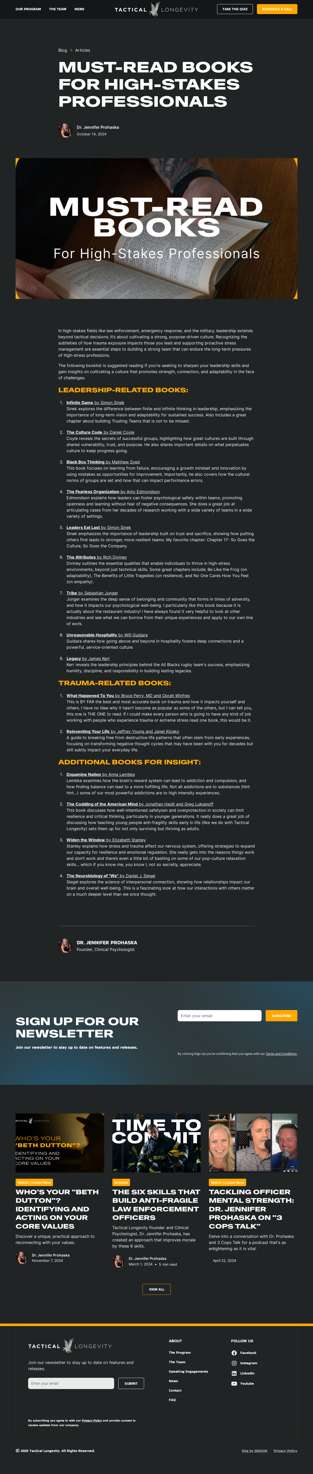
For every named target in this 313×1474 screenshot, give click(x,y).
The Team (57, 9)
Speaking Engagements (188, 1371)
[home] (156, 9)
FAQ (172, 1399)
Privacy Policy (285, 1450)
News (79, 9)
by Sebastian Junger (92, 592)
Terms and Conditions (281, 1054)
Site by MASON (254, 1450)
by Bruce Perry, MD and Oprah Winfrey (128, 695)
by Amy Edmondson (113, 491)
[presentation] (216, 1035)
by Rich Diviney (97, 557)
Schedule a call (277, 9)
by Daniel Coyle (100, 432)
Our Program (28, 9)
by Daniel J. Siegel (111, 875)
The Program (180, 1352)
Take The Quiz (234, 9)
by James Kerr (88, 658)
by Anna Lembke (101, 774)
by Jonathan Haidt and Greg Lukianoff (140, 804)
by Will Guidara (107, 634)
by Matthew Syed (103, 461)
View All (156, 1289)
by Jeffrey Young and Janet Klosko (123, 731)
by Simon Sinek (95, 402)
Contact (175, 1390)
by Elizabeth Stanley (106, 839)
